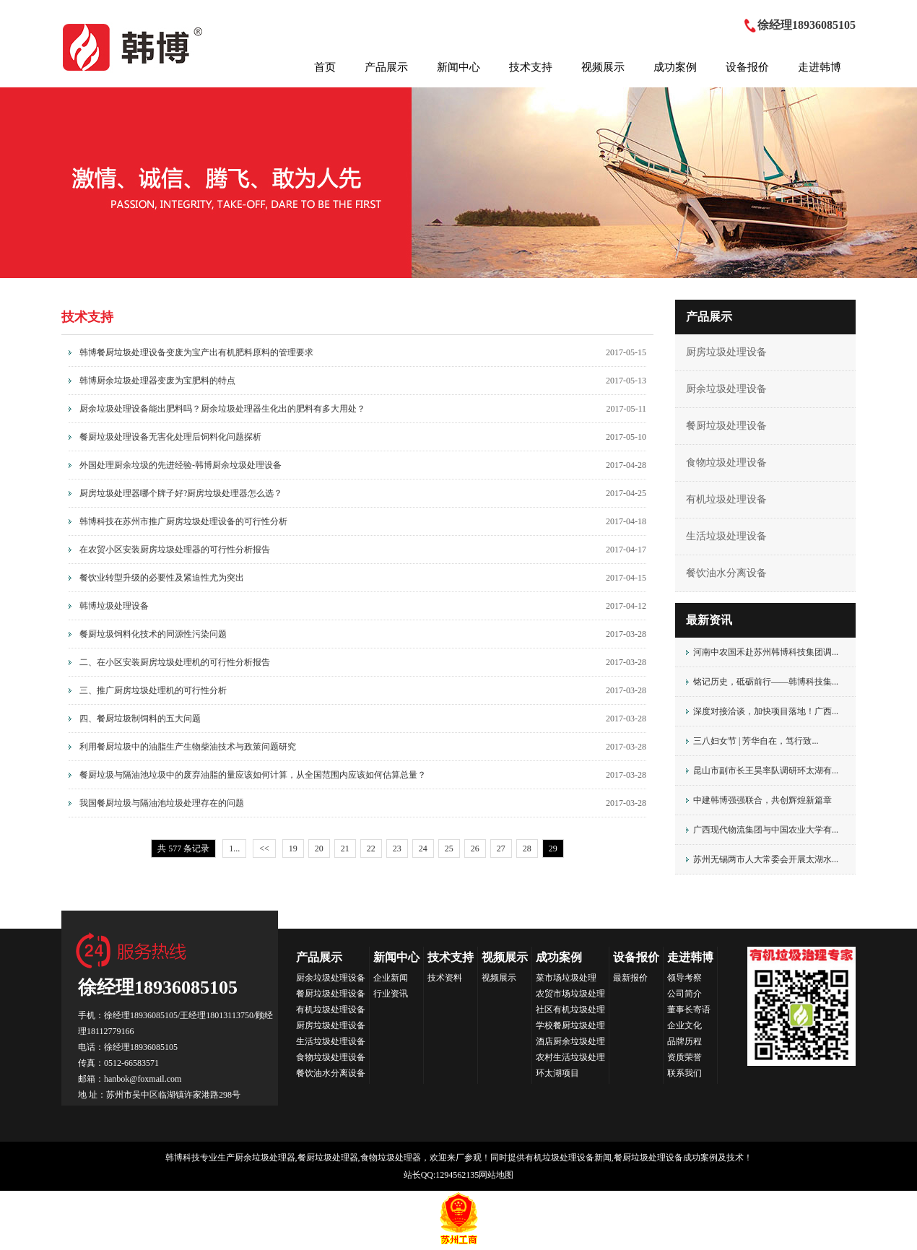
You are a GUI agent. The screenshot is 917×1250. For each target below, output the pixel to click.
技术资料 (444, 978)
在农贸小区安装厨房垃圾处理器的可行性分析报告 (174, 549)
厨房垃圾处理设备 (726, 352)
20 (319, 848)
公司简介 (684, 994)
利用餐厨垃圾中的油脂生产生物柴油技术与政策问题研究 (187, 747)
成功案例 (675, 67)
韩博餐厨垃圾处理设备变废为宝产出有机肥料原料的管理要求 (196, 352)
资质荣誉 (684, 1057)
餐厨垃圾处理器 (327, 1158)
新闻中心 (458, 67)
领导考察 (684, 978)
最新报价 (630, 978)
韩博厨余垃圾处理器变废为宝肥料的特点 (157, 381)
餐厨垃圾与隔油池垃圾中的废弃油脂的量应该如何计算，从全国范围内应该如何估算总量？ (252, 775)
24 (423, 848)
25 (449, 848)
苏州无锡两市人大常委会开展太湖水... (765, 859)
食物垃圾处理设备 (726, 462)
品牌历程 (684, 1041)
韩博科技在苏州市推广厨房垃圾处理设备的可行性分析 (183, 521)
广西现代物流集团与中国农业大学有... (765, 830)
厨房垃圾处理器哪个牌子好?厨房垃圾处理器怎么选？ (180, 493)
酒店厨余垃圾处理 (570, 1041)
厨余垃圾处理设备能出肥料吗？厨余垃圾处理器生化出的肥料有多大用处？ (222, 409)
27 (501, 848)
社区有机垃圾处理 (570, 1009)
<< (264, 848)
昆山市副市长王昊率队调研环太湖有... (765, 770)
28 (527, 848)
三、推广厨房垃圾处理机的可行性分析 (153, 690)
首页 (325, 67)
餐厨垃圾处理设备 (726, 425)
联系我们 (684, 1073)
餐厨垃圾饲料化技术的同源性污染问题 (153, 634)
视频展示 (603, 67)
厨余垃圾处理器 (265, 1158)
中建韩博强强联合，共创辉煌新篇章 (762, 800)
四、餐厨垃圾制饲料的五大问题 (140, 718)
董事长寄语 (688, 1009)
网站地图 (496, 1175)
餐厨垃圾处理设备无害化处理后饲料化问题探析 (170, 437)
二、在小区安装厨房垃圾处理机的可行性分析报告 (174, 662)
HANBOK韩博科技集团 (134, 47)
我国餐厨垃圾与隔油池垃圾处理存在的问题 (161, 803)
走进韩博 (819, 67)
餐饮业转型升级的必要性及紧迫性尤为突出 (161, 578)
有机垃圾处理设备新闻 (568, 1158)
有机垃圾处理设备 (726, 499)
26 (475, 848)
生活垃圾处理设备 (726, 536)
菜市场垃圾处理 (566, 978)
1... (234, 848)
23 (397, 848)
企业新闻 (390, 978)
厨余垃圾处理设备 (726, 388)
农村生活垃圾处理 (570, 1057)
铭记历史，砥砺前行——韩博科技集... (765, 682)
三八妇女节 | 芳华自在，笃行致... (755, 741)
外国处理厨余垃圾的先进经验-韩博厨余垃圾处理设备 (180, 465)
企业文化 (684, 1025)
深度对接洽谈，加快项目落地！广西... (765, 711)
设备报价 (747, 67)
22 (371, 848)
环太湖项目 (557, 1073)
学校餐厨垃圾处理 (570, 1025)
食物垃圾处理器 (390, 1158)
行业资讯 (390, 994)
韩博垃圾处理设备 (114, 606)
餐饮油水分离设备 (726, 573)
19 (293, 848)
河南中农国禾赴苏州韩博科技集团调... (765, 652)
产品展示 (386, 67)
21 (345, 848)
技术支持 (530, 67)
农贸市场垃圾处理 (570, 994)
